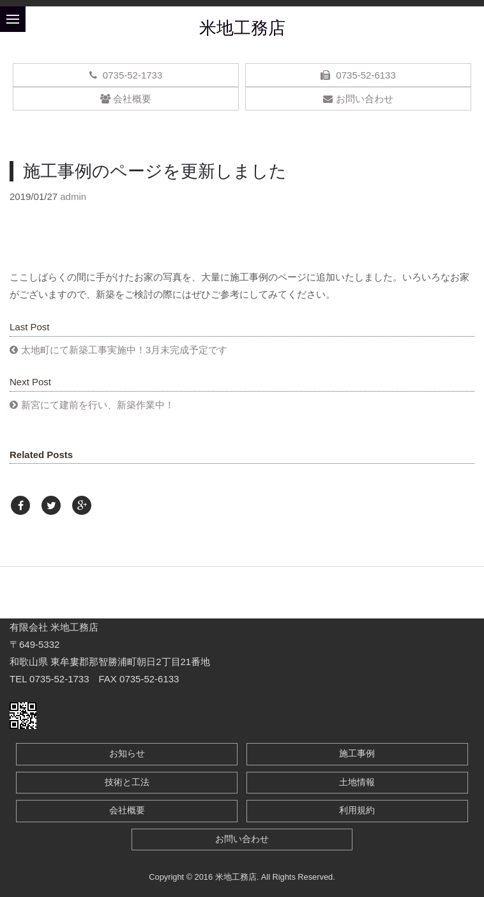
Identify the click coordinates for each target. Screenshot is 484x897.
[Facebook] (20, 505)
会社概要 (125, 98)
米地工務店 (242, 28)
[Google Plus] (82, 505)
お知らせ (127, 753)
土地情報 (357, 782)
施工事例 (357, 753)
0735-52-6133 (358, 75)
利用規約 (357, 810)
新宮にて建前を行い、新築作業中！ (97, 404)
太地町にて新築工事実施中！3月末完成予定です (124, 349)
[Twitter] (51, 505)
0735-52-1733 (126, 75)
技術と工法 (127, 782)
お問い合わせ (358, 98)
